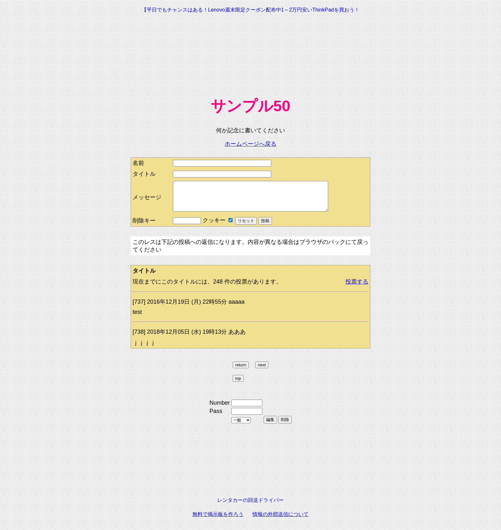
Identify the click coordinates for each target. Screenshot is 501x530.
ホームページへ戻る (250, 144)
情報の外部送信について (280, 520)
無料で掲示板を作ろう (217, 520)
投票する (356, 287)
